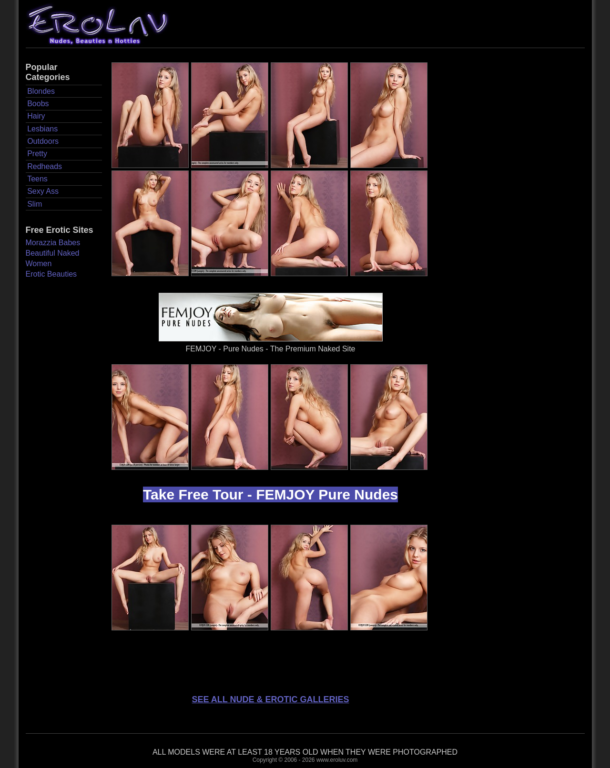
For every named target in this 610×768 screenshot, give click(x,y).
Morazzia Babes (53, 243)
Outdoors (43, 141)
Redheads (44, 166)
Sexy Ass (43, 191)
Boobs (38, 104)
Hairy (36, 116)
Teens (37, 179)
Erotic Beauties (51, 274)
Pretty (37, 154)
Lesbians (42, 129)
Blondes (41, 91)
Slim (34, 204)
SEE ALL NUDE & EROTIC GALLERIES (270, 699)
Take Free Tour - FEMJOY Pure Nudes (270, 494)
